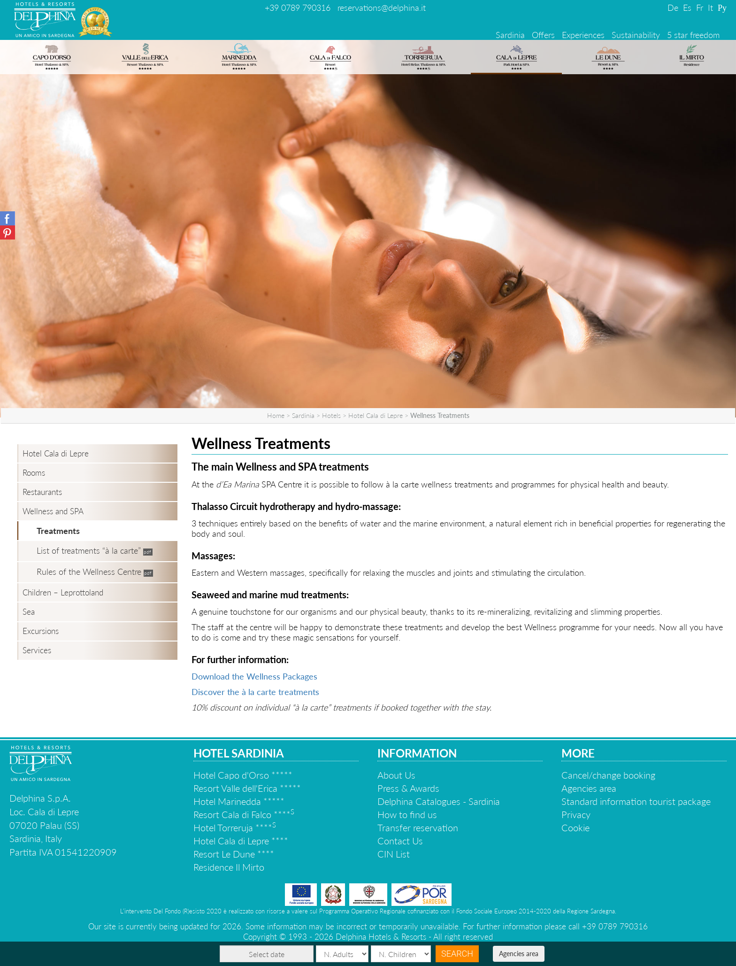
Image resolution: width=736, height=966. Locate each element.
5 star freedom (693, 35)
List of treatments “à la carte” (89, 550)
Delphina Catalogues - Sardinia (438, 801)
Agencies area (518, 954)
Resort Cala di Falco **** (243, 814)
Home (275, 415)
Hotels (331, 415)
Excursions (41, 631)
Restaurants (42, 492)
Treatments (58, 531)
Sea (29, 612)
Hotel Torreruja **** (234, 827)
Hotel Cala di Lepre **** (240, 840)
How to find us (407, 814)
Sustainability (636, 35)
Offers (543, 35)
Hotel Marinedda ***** (238, 801)
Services (37, 650)
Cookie (575, 827)
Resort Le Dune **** (233, 853)
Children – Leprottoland (63, 592)
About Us (396, 775)
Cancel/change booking (608, 775)
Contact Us (400, 840)
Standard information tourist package (636, 801)
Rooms (34, 473)
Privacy (575, 814)
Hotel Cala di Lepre (375, 415)
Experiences (583, 35)
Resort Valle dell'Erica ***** (247, 788)
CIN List (393, 853)
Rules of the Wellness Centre (89, 571)
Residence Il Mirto (228, 867)
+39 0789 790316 (297, 7)
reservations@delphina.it (381, 7)
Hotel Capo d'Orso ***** (242, 775)
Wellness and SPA (53, 511)
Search (457, 953)
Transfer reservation (417, 827)
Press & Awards (408, 788)
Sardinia (510, 35)
